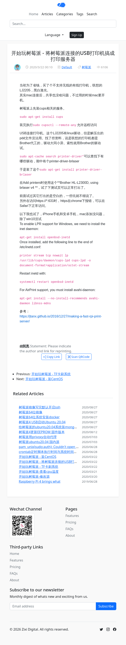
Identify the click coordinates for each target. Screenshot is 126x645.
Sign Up (76, 35)
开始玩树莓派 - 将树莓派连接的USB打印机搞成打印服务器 (61, 461)
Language (53, 35)
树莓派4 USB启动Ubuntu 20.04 (42, 422)
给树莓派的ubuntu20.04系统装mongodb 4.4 (52, 427)
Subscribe (106, 606)
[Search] (63, 24)
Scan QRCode (79, 357)
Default (67, 67)
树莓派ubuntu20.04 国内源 (39, 442)
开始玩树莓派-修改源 (34, 476)
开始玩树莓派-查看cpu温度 (39, 471)
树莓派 (86, 67)
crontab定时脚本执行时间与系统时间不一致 (51, 451)
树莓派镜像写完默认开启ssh (39, 407)
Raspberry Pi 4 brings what (39, 481)
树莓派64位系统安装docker (39, 417)
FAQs (69, 529)
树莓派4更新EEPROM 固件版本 (42, 432)
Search (92, 14)
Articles (47, 14)
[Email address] (53, 606)
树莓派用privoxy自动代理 (38, 437)
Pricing (70, 522)
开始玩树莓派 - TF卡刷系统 (51, 374)
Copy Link (51, 357)
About (70, 535)
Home (33, 14)
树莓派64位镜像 (30, 412)
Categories (64, 14)
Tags (79, 14)
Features (72, 515)
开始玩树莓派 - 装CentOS (44, 379)
